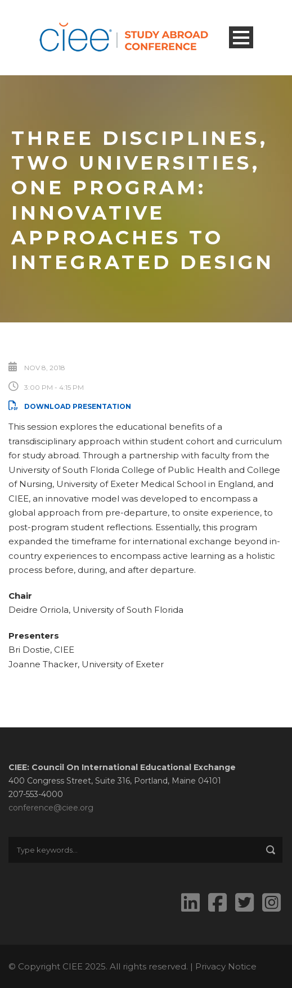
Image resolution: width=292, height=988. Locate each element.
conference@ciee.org (50, 808)
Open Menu (241, 37)
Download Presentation (69, 406)
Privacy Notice (226, 966)
